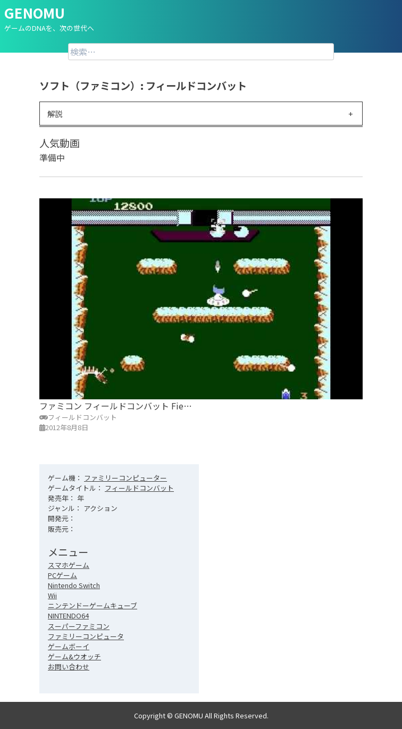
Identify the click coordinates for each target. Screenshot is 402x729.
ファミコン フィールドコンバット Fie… (115, 405)
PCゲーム (62, 575)
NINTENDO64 (68, 615)
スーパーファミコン (79, 626)
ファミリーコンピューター (125, 478)
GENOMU (34, 12)
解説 (54, 113)
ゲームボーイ (68, 646)
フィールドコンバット (139, 488)
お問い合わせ (68, 666)
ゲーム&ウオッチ (74, 656)
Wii (52, 595)
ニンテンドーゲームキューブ (92, 605)
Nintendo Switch (74, 585)
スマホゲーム (68, 565)
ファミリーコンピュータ (86, 636)
